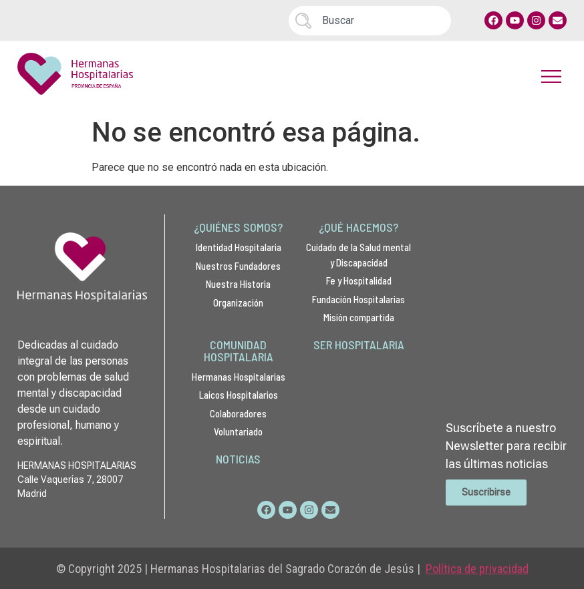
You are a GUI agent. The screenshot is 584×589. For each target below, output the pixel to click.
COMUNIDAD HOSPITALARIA (238, 350)
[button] (552, 76)
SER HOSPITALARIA (358, 344)
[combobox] (370, 20)
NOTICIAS (238, 458)
